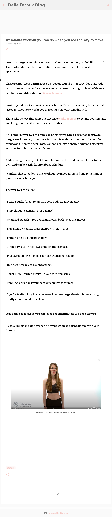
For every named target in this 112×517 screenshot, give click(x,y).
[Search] (108, 5)
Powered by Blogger (56, 513)
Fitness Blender (51, 93)
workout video (67, 118)
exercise (10, 468)
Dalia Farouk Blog (26, 4)
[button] (7, 49)
